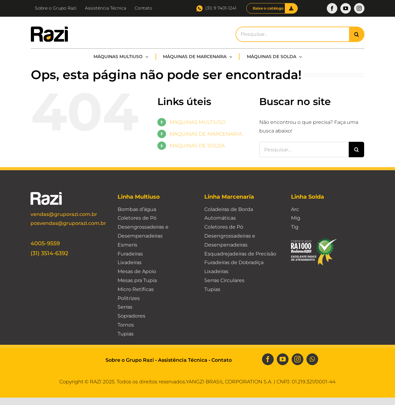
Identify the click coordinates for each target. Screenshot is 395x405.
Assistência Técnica (182, 360)
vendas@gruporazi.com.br (64, 214)
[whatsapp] (312, 359)
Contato (221, 360)
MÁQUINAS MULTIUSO (197, 122)
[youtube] (283, 359)
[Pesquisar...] (292, 34)
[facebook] (268, 359)
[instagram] (297, 359)
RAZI (96, 382)
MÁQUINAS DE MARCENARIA (205, 134)
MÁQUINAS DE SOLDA (197, 146)
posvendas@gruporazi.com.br (68, 223)
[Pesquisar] (356, 34)
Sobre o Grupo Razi (130, 360)
